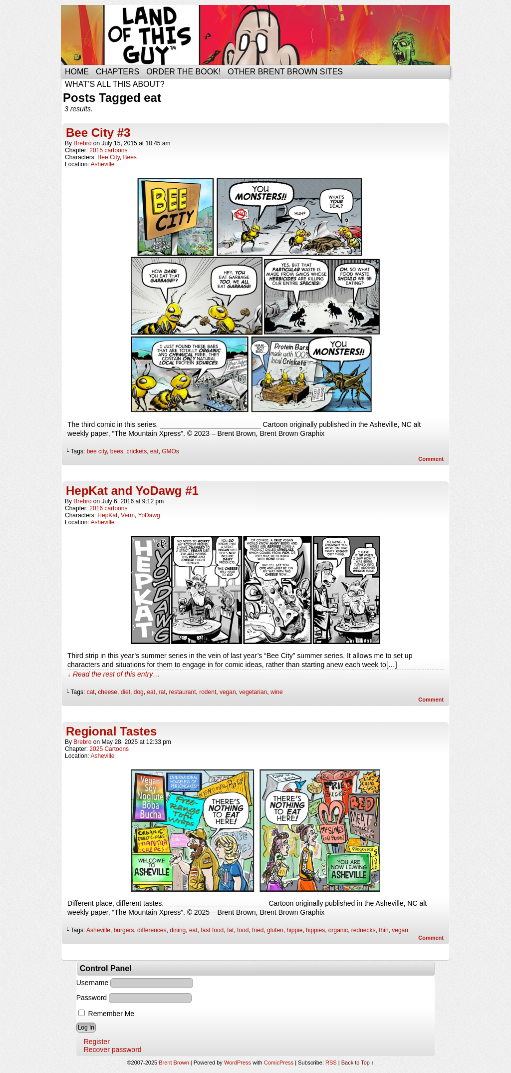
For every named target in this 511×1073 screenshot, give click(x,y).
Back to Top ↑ (357, 1063)
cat (91, 692)
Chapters (117, 71)
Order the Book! (183, 71)
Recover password (113, 1050)
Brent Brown (174, 1063)
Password (91, 998)
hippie (294, 930)
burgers (124, 930)
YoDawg (149, 515)
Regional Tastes (111, 731)
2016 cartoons (108, 508)
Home (77, 71)
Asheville (102, 164)
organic (338, 930)
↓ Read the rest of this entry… (113, 674)
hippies (315, 930)
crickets (136, 451)
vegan (228, 692)
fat (230, 930)
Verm (128, 515)
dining (178, 930)
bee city (97, 451)
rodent (207, 692)
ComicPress (278, 1063)
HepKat (107, 515)
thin (383, 930)
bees (116, 451)
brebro (82, 143)
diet (125, 692)
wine (276, 692)
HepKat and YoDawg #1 (132, 490)
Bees (130, 157)
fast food (212, 930)
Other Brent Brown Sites (285, 71)
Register (97, 1042)
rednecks (363, 930)
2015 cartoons (108, 150)
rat (162, 692)
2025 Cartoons (109, 748)
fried (257, 930)
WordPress (237, 1063)
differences (151, 930)
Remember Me (106, 1014)
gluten (275, 930)
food (243, 930)
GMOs (170, 451)
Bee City (108, 157)
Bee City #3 (98, 132)
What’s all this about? (115, 84)
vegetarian (253, 692)
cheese (107, 692)
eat (154, 451)
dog (139, 692)
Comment (431, 459)
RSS (331, 1063)
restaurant (182, 692)
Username (92, 983)
